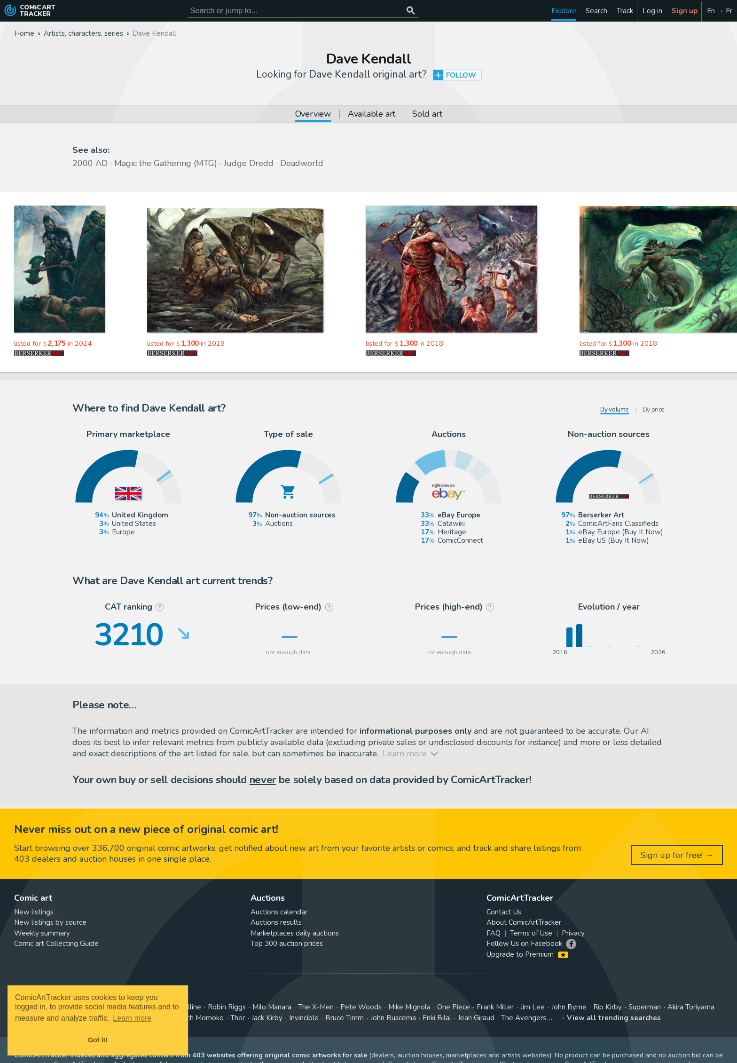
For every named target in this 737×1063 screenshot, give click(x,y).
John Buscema (393, 1018)
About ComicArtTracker (523, 922)
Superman (644, 1007)
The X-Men (316, 1007)
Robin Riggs (227, 1007)
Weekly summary (42, 933)
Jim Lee (532, 1007)
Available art (371, 114)
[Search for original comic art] (303, 10)
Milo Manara (271, 1007)
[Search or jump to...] (410, 10)
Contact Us (503, 912)
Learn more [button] (132, 1018)
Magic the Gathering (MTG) (165, 163)
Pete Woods (361, 1007)
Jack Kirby (266, 1018)
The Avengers (523, 1018)
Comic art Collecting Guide (56, 943)
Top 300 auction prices (287, 943)
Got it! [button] (98, 1040)
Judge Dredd (249, 163)
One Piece (453, 1007)
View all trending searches (614, 1018)
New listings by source (50, 922)
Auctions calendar (279, 912)
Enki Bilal (437, 1018)
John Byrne (569, 1007)
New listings (34, 912)
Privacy (573, 933)
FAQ (493, 933)
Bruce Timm (344, 1018)
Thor (237, 1018)
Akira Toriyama (690, 1007)
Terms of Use (531, 933)
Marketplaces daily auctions (295, 933)
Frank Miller (495, 1007)
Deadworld (301, 163)
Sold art (427, 114)
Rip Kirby (607, 1007)
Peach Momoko (199, 1018)
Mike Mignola (409, 1007)
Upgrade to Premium (527, 954)
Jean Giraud (476, 1018)
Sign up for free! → (677, 855)
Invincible (304, 1018)
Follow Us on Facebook (524, 943)
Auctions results (276, 922)
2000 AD (90, 163)
